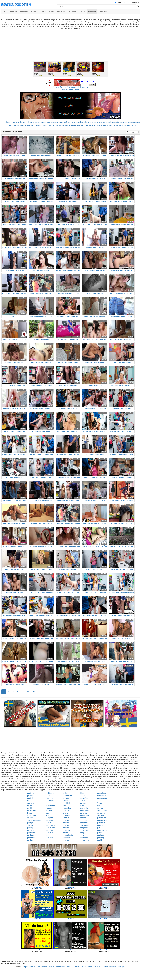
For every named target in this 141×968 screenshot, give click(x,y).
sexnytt (83, 800)
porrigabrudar (32, 835)
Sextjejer (109, 122)
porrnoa (83, 818)
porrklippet (101, 840)
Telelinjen (14, 122)
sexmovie (84, 803)
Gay (125, 3)
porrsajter (84, 820)
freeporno (49, 798)
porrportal (84, 828)
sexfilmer (100, 815)
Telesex (37, 122)
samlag (66, 805)
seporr (82, 796)
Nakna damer (113, 125)
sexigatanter (85, 815)
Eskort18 (128, 122)
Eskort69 (20, 125)
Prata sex (43, 122)
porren (65, 833)
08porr (82, 793)
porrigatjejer (50, 835)
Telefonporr (67, 122)
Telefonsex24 (58, 122)
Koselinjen (50, 122)
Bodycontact (135, 122)
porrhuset (31, 838)
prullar (65, 793)
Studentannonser (39, 125)
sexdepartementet (34, 820)
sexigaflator (101, 796)
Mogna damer (123, 125)
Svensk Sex (84, 125)
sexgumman (102, 810)
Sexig (99, 803)
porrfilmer (49, 830)
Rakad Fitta (76, 125)
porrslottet (67, 840)
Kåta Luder (13, 125)
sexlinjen (83, 805)
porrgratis (49, 818)
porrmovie (101, 823)
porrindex (66, 838)
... (22, 692)
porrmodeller (32, 810)
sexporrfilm (84, 825)
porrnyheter (84, 840)
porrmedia (101, 825)
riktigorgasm (67, 800)
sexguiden (101, 813)
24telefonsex (50, 800)
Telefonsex (30, 122)
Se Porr (100, 800)
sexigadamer (102, 798)
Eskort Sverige (88, 122)
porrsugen (31, 830)
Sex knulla (84, 808)
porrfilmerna (50, 825)
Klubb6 (122, 122)
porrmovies (101, 818)
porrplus (83, 833)
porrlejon (30, 805)
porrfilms (49, 823)
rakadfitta (66, 815)
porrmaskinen (102, 830)
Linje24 (8, 122)
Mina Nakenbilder (77, 122)
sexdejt (30, 825)
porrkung (100, 835)
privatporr (66, 798)
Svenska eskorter (100, 122)
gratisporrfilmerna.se (29, 967)
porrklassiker (102, 820)
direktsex (30, 803)
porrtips (66, 810)
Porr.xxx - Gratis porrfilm (70, 89)
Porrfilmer (92, 125)
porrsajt (30, 828)
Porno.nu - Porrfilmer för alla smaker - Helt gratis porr (70, 87)
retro (47, 813)
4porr (48, 803)
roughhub (66, 803)
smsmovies (31, 815)
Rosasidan (115, 122)
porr (98, 828)
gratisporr (31, 793)
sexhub (100, 805)
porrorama (84, 838)
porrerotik (66, 830)
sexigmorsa (84, 810)
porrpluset (84, 830)
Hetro (119, 3)
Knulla (98, 125)
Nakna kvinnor (28, 125)
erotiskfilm (49, 808)
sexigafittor (84, 798)
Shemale (134, 3)
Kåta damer (132, 125)
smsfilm (48, 796)
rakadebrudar (68, 796)
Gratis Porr (68, 125)
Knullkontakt (56, 125)
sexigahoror (101, 793)
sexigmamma (85, 813)
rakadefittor (67, 808)
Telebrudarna (22, 122)
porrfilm (30, 796)
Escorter (48, 125)
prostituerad (50, 805)
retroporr (49, 815)
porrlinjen (100, 833)
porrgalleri (49, 820)
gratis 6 (30, 798)
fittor (29, 800)
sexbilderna (50, 793)
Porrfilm (66, 818)
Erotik (62, 125)
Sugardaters (104, 125)
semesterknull (51, 810)
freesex (30, 813)
